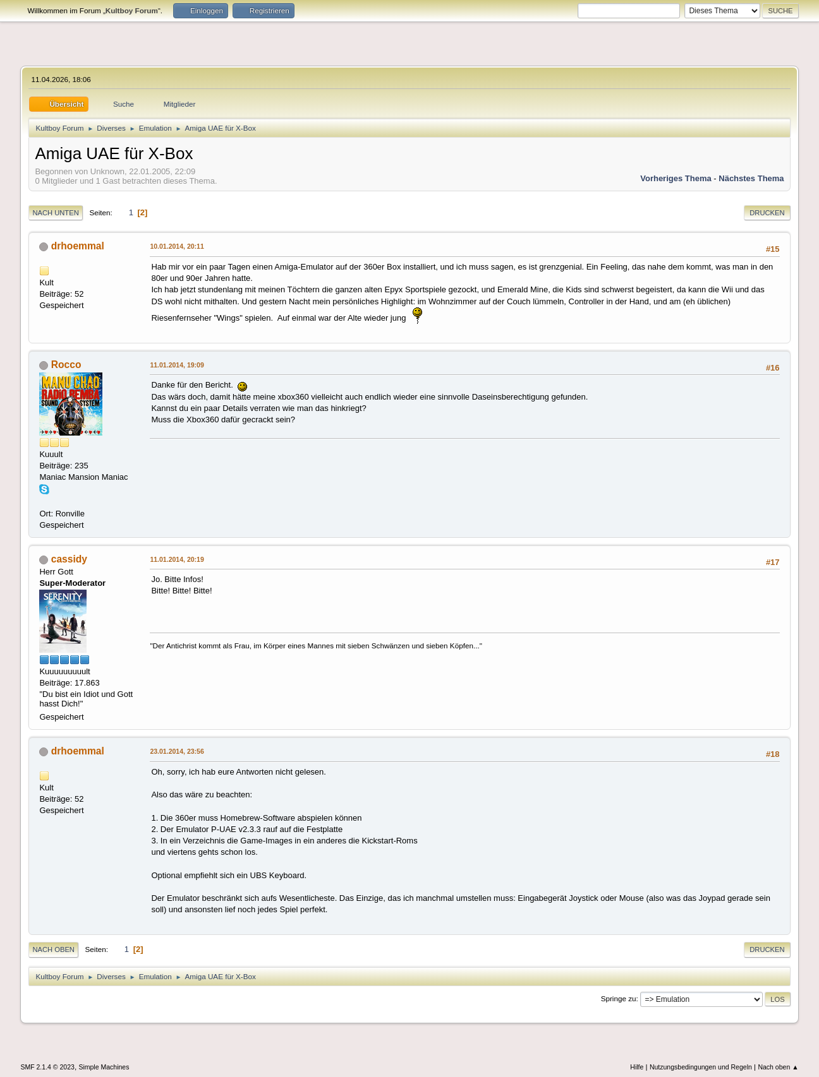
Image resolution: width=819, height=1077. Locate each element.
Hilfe (636, 1067)
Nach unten (55, 213)
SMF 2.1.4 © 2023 (47, 1067)
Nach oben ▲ (778, 1067)
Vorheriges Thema (675, 178)
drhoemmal (77, 246)
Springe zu (618, 998)
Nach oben (53, 949)
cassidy (69, 559)
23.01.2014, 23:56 (176, 751)
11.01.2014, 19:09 (176, 365)
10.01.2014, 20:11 (176, 246)
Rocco (66, 364)
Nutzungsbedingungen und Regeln (701, 1067)
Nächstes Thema (751, 178)
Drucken (766, 213)
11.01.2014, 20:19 (176, 559)
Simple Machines (103, 1067)
